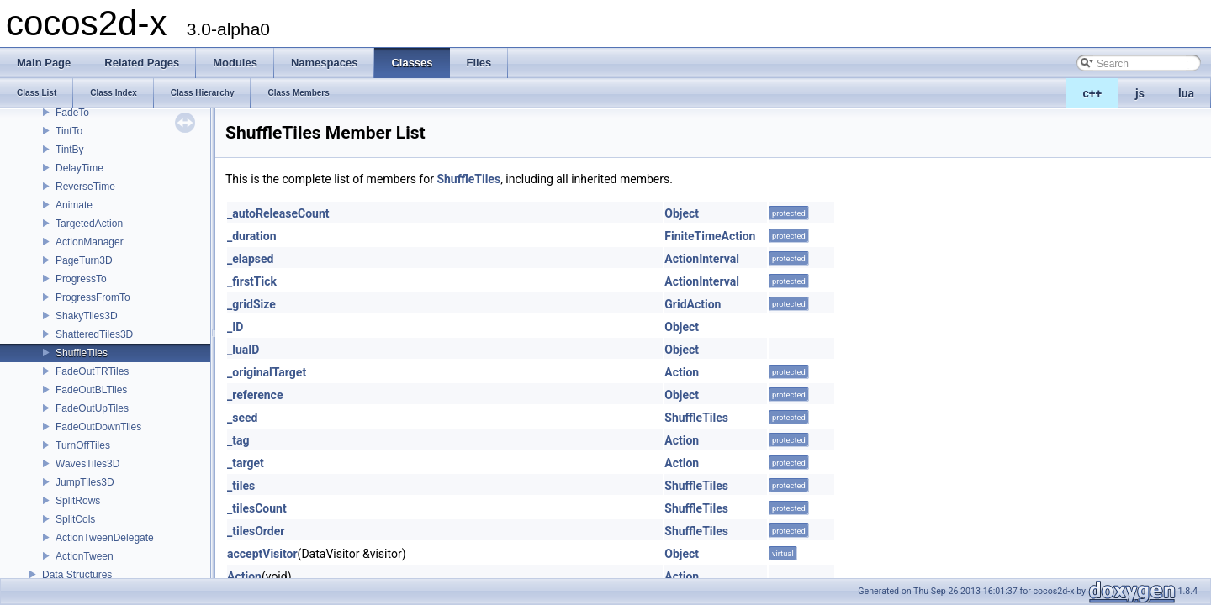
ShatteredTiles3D (94, 334)
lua (1186, 93)
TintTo (69, 131)
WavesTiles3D (87, 464)
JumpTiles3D (85, 482)
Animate (74, 205)
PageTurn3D (84, 260)
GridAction (692, 304)
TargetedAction (89, 223)
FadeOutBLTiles (91, 390)
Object (681, 213)
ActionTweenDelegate (105, 538)
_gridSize (251, 304)
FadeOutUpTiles (92, 408)
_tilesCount (257, 508)
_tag (238, 440)
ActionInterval (701, 259)
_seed (242, 417)
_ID (235, 327)
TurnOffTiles (83, 445)
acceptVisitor (262, 553)
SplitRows (78, 501)
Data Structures (77, 575)
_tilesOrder (255, 531)
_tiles (241, 485)
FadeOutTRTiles (92, 371)
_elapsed (250, 259)
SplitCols (75, 519)
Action (681, 372)
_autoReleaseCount (278, 213)
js (1140, 93)
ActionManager (90, 242)
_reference (255, 395)
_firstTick (252, 281)
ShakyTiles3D (87, 316)
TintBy (70, 149)
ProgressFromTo (93, 297)
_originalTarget (266, 372)
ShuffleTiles (82, 353)
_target (245, 463)
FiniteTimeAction (709, 236)
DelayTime (79, 168)
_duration (252, 236)
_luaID (243, 349)
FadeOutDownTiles (98, 427)
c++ (1093, 93)
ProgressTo (81, 279)
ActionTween (85, 556)
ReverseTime (85, 186)
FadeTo (72, 112)
